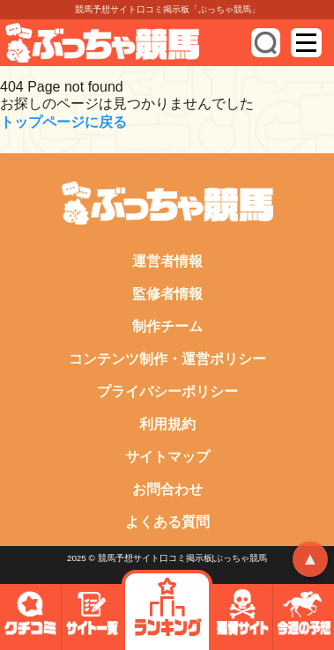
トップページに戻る (63, 121)
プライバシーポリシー (167, 391)
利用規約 (167, 424)
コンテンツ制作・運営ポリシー (167, 358)
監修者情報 (167, 293)
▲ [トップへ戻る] (310, 558)
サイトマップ (167, 456)
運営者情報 (167, 261)
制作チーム (167, 326)
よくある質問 (167, 521)
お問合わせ (167, 489)
